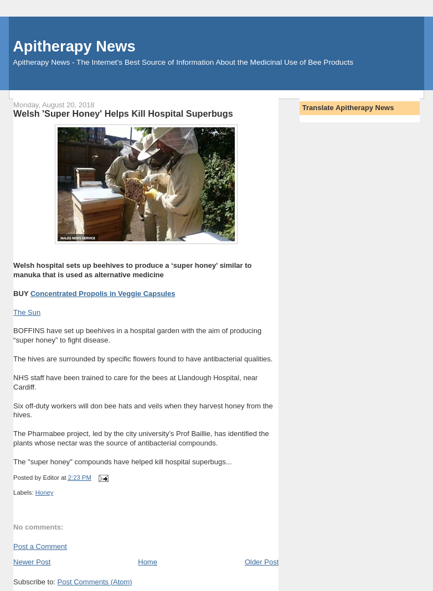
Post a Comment (40, 546)
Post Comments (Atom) (95, 582)
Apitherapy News (74, 46)
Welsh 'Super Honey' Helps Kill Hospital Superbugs (123, 113)
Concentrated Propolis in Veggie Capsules (103, 293)
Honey (44, 492)
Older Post (262, 562)
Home (147, 562)
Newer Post (31, 562)
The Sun (26, 312)
